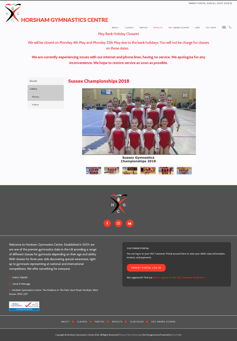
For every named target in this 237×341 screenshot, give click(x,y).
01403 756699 (20, 277)
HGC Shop (211, 27)
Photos (35, 96)
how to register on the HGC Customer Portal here (179, 277)
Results (158, 27)
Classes (129, 27)
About (115, 27)
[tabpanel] (93, 170)
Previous (66, 126)
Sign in (228, 3)
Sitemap (137, 334)
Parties (144, 27)
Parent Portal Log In (146, 267)
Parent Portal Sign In (202, 3)
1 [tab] (138, 178)
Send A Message (21, 283)
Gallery (33, 89)
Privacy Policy (125, 334)
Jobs (197, 27)
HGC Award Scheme (179, 27)
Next (211, 126)
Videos (35, 104)
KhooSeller (176, 334)
